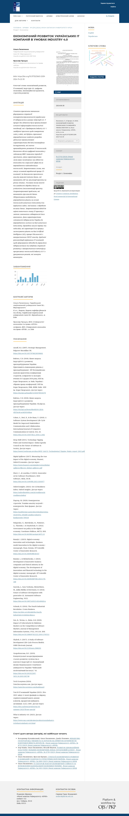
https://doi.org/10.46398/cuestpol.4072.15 (29, 534)
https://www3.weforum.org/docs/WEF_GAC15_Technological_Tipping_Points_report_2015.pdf (49, 451)
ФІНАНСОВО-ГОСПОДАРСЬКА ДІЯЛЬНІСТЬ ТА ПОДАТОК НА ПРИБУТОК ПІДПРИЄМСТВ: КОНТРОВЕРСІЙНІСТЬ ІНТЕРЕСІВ (49, 740)
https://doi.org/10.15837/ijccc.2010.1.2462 (29, 435)
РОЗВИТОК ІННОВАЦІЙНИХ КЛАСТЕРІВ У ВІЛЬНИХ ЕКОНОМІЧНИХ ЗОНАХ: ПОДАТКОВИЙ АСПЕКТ (48, 748)
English (91, 33)
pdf (59, 92)
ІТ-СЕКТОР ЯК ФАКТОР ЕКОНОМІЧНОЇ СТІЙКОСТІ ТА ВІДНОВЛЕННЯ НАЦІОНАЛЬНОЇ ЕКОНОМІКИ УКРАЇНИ (47, 765)
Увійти (113, 7)
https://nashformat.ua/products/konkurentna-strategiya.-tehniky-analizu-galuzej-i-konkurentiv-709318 (30, 515)
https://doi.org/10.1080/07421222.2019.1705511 (31, 634)
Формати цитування (66, 141)
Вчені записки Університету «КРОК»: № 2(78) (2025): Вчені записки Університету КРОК (49, 752)
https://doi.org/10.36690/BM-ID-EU (26, 554)
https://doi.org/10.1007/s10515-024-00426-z (29, 601)
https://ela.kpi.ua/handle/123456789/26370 (29, 393)
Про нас (17, 16)
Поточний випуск (34, 16)
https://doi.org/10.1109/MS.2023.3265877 (28, 481)
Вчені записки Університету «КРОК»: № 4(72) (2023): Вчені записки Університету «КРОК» (48, 744)
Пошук (110, 16)
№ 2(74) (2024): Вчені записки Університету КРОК (51, 28)
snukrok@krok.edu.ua (64, 796)
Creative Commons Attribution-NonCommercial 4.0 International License (66, 196)
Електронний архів (65, 16)
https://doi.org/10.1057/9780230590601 (28, 353)
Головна (17, 28)
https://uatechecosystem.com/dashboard (28, 687)
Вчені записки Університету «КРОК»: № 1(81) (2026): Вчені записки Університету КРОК (47, 767)
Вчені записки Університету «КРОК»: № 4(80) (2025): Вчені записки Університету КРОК (48, 760)
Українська (93, 36)
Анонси (81, 16)
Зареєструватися (108, 3)
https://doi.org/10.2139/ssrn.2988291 (27, 648)
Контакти (35, 21)
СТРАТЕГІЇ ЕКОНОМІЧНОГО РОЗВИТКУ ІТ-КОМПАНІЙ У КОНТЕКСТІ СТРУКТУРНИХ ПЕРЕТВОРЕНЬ (48, 758)
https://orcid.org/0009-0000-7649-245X (24, 67)
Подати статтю (97, 77)
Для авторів (20, 21)
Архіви (49, 16)
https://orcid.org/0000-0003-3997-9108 (24, 56)
